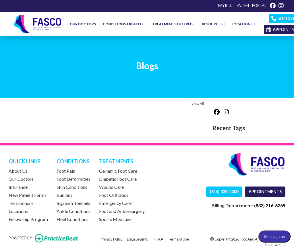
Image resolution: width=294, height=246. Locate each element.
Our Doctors (21, 179)
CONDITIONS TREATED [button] (124, 24)
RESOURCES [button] (213, 24)
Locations (18, 211)
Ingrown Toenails (73, 203)
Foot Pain (66, 171)
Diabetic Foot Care (118, 179)
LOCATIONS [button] (243, 24)
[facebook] (273, 5)
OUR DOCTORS (83, 24)
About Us (18, 171)
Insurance (18, 187)
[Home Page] (37, 23)
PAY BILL (225, 5)
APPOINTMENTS (265, 191)
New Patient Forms (28, 195)
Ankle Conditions (73, 211)
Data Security (137, 238)
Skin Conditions (72, 187)
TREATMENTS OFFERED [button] (173, 24)
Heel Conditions (72, 219)
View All (198, 103)
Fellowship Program (28, 219)
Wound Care (111, 187)
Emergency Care (115, 203)
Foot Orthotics (113, 195)
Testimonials (21, 203)
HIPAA (158, 238)
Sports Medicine (115, 219)
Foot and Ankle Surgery (122, 211)
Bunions (64, 195)
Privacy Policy (111, 238)
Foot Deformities (73, 179)
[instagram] (281, 5)
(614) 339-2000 (224, 191)
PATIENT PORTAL (251, 5)
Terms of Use (178, 238)
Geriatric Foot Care (118, 171)
